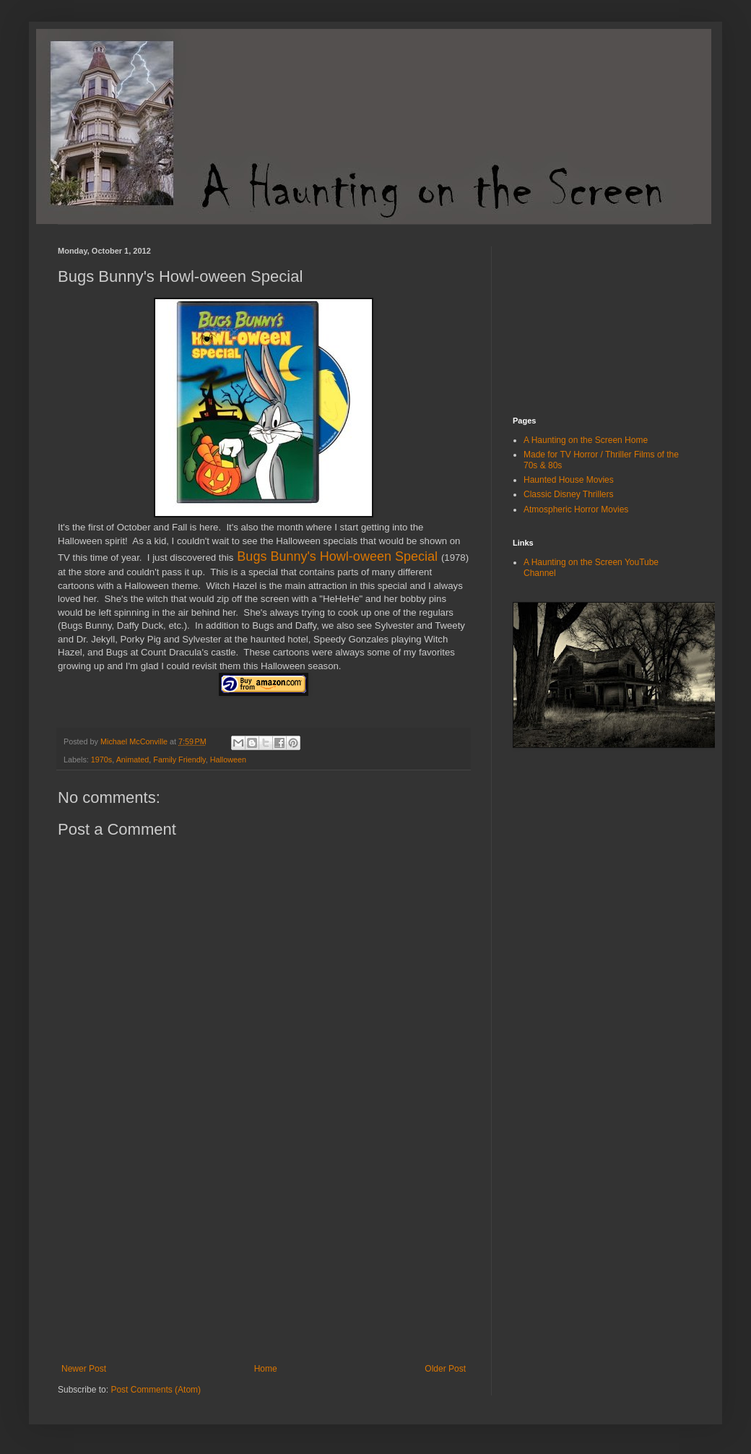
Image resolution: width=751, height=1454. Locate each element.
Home (265, 1369)
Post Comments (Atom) (155, 1390)
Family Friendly (179, 759)
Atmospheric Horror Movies (576, 509)
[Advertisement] (263, 1255)
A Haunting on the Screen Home (586, 440)
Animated (132, 759)
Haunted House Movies (569, 480)
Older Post (445, 1369)
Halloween (228, 759)
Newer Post (83, 1369)
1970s (101, 759)
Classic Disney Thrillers (568, 494)
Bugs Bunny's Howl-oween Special (337, 556)
